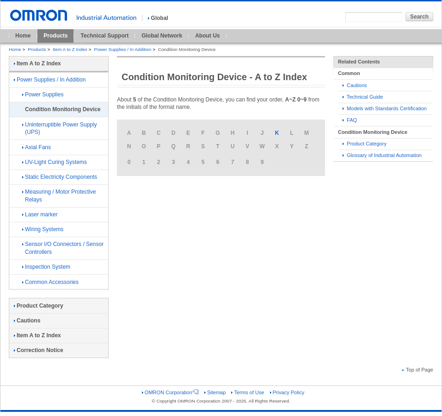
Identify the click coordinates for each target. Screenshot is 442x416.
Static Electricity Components (59, 177)
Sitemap (215, 392)
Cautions (355, 85)
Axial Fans (36, 147)
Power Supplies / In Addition (122, 49)
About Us (207, 35)
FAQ (350, 120)
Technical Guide (363, 97)
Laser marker (40, 214)
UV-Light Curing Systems (54, 162)
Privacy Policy (287, 392)
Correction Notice (38, 350)
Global (158, 18)
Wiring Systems (42, 229)
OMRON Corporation (170, 392)
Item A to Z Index (70, 49)
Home (23, 35)
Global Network (161, 35)
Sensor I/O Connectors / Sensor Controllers (63, 248)
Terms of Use (247, 392)
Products (55, 35)
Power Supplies (42, 94)
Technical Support (104, 35)
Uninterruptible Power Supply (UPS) (59, 128)
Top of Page (417, 369)
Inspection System (46, 267)
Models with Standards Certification (385, 108)
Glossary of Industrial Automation (382, 155)
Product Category (365, 143)
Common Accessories (50, 282)
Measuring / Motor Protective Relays (59, 196)
